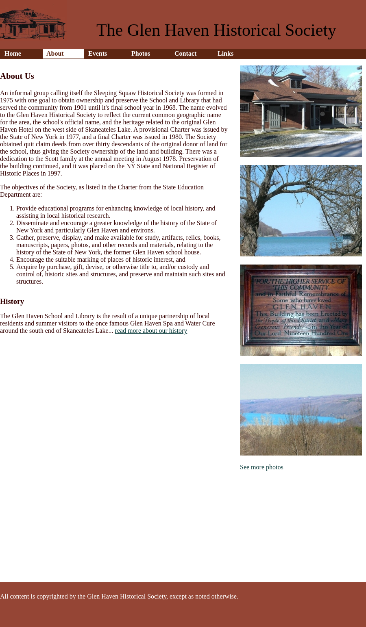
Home (12, 53)
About (55, 53)
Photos (140, 53)
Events (97, 53)
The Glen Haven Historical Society (216, 30)
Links (225, 53)
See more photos (261, 467)
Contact (185, 53)
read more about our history (151, 330)
